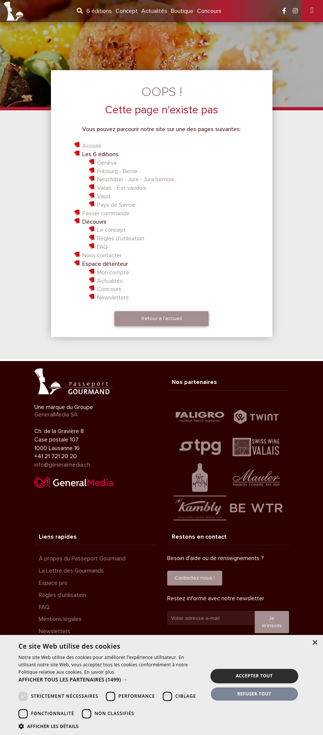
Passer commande (106, 213)
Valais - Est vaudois (122, 188)
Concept (127, 11)
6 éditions (99, 11)
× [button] (314, 643)
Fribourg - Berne (117, 171)
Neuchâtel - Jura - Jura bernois (135, 179)
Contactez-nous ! (195, 578)
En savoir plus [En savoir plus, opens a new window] (99, 672)
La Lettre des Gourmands (71, 570)
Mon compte (113, 272)
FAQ (102, 247)
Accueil (91, 146)
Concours (209, 11)
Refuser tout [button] (254, 694)
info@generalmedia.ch (62, 464)
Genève (107, 162)
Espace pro (53, 583)
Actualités (154, 11)
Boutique (182, 11)
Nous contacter (102, 255)
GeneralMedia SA (56, 414)
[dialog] (161, 685)
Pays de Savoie (116, 205)
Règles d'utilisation (120, 238)
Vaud (103, 196)
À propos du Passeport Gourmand (82, 558)
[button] (110, 679)
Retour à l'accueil (161, 318)
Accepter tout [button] (254, 676)
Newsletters (113, 297)
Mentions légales (60, 619)
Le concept (111, 230)
